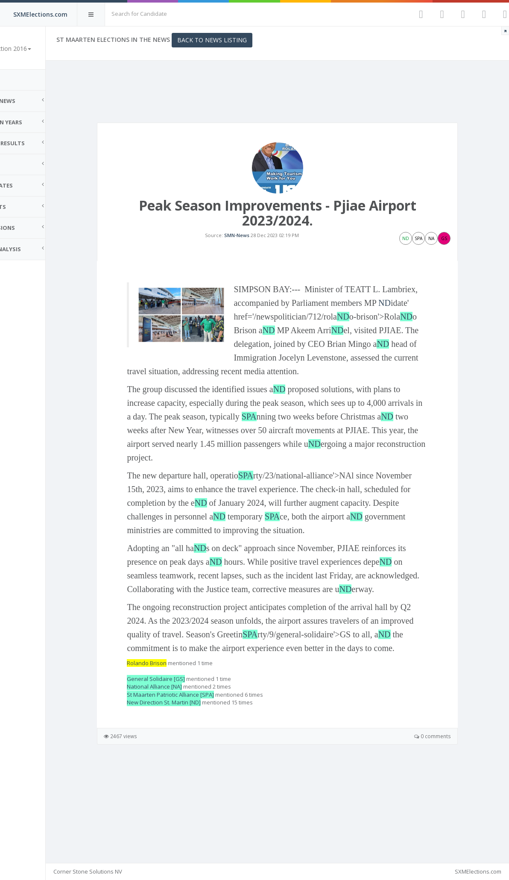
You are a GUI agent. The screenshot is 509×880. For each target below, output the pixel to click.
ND (319, 346)
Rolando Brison (178, 747)
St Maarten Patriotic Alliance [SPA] (202, 779)
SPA (317, 459)
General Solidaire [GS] (187, 763)
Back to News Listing (243, 40)
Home (17, 80)
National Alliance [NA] (186, 770)
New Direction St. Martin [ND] (195, 787)
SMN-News (252, 250)
